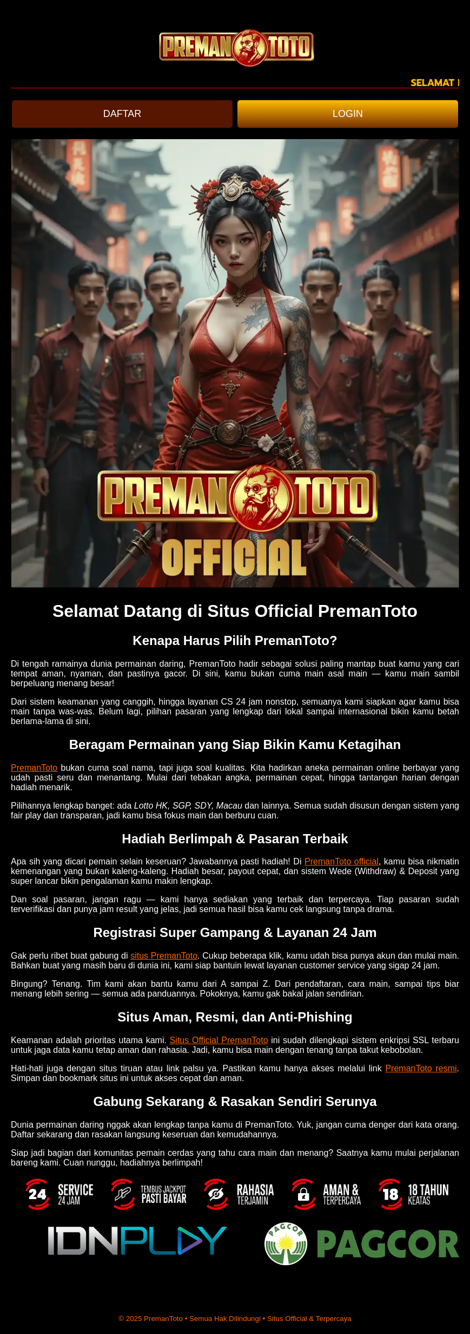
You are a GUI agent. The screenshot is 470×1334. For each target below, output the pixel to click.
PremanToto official (341, 861)
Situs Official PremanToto (219, 1040)
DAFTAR (122, 113)
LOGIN (348, 113)
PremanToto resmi (420, 1068)
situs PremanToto (163, 955)
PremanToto (34, 767)
